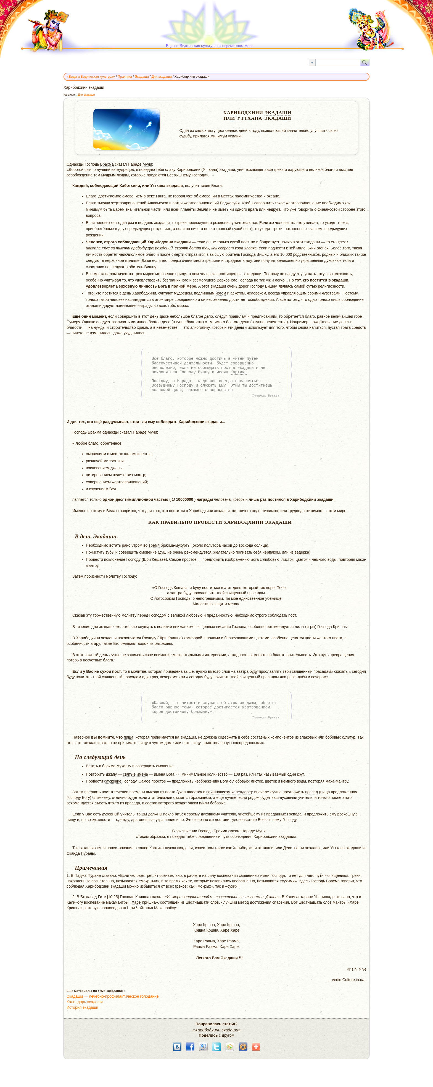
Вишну (262, 254)
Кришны (340, 626)
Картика (239, 372)
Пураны (88, 853)
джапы (116, 468)
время (154, 545)
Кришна (142, 897)
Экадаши (278, 112)
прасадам (256, 593)
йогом (221, 293)
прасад (311, 792)
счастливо (95, 267)
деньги (240, 327)
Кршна (209, 924)
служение (113, 781)
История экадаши (82, 1007)
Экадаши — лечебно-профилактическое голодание (113, 996)
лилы (299, 626)
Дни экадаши (86, 94)
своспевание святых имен (240, 897)
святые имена (135, 774)
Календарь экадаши (85, 1002)
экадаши (227, 169)
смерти (177, 254)
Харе (136, 902)
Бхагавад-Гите (93, 897)
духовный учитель (296, 797)
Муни (147, 164)
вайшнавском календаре (228, 792)
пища (128, 737)
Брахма (107, 164)
